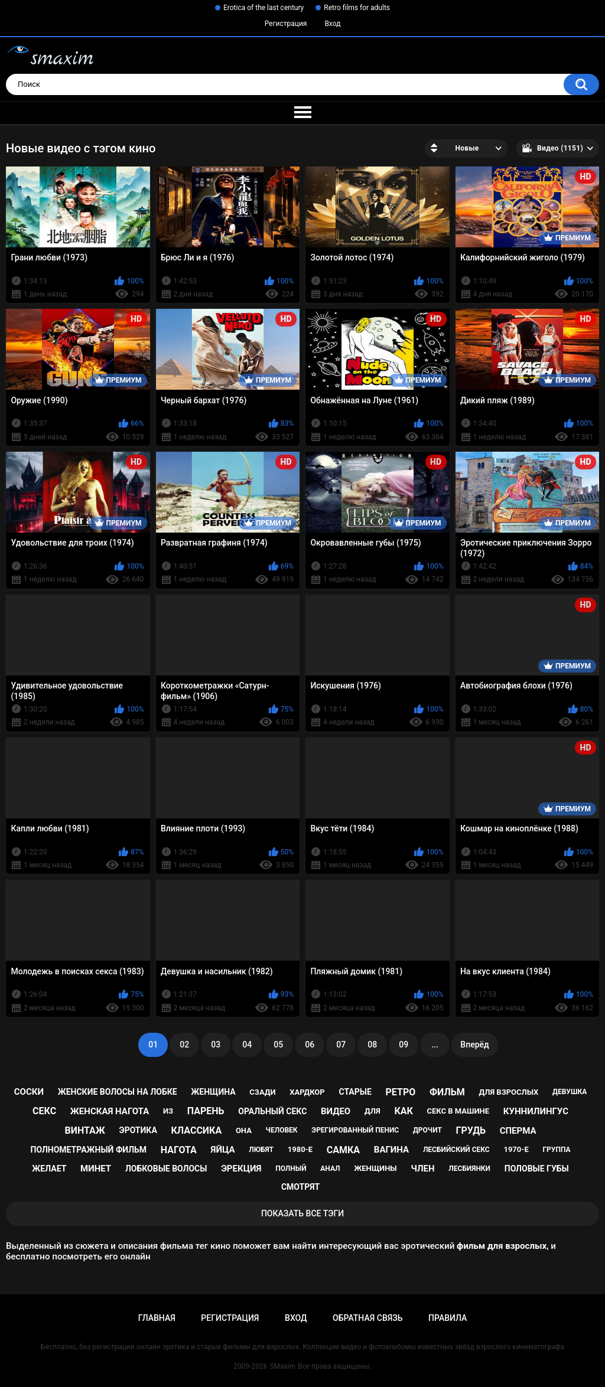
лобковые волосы (166, 1168)
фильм (447, 1092)
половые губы (537, 1168)
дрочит (427, 1130)
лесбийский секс (456, 1150)
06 (309, 1044)
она (244, 1130)
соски (29, 1091)
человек (282, 1130)
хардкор (307, 1092)
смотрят (300, 1187)
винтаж (85, 1130)
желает (49, 1168)
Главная (156, 1318)
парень (206, 1111)
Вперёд (474, 1044)
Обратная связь (367, 1318)
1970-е (515, 1149)
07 (341, 1044)
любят (261, 1150)
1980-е (300, 1149)
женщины (375, 1168)
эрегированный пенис (355, 1130)
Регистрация (286, 23)
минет (95, 1168)
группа (556, 1150)
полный (290, 1168)
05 (278, 1044)
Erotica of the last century (263, 8)
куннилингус (535, 1111)
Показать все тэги (302, 1213)
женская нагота (109, 1111)
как (403, 1111)
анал (330, 1168)
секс (44, 1111)
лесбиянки (469, 1168)
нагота (179, 1150)
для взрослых (508, 1092)
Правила (447, 1318)
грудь (471, 1130)
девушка (569, 1092)
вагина (391, 1149)
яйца (223, 1149)
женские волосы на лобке (117, 1091)
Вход (332, 23)
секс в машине (458, 1111)
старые (355, 1091)
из (168, 1111)
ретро (401, 1092)
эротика (138, 1130)
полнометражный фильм (89, 1149)
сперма (518, 1130)
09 (403, 1044)
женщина (213, 1091)
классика (196, 1130)
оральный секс (272, 1111)
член (422, 1168)
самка (343, 1150)
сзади (262, 1092)
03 (215, 1044)
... (434, 1044)
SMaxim (282, 1366)
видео (335, 1111)
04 (247, 1044)
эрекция (241, 1168)
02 (184, 1044)
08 (372, 1044)
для (372, 1111)
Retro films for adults (357, 8)
